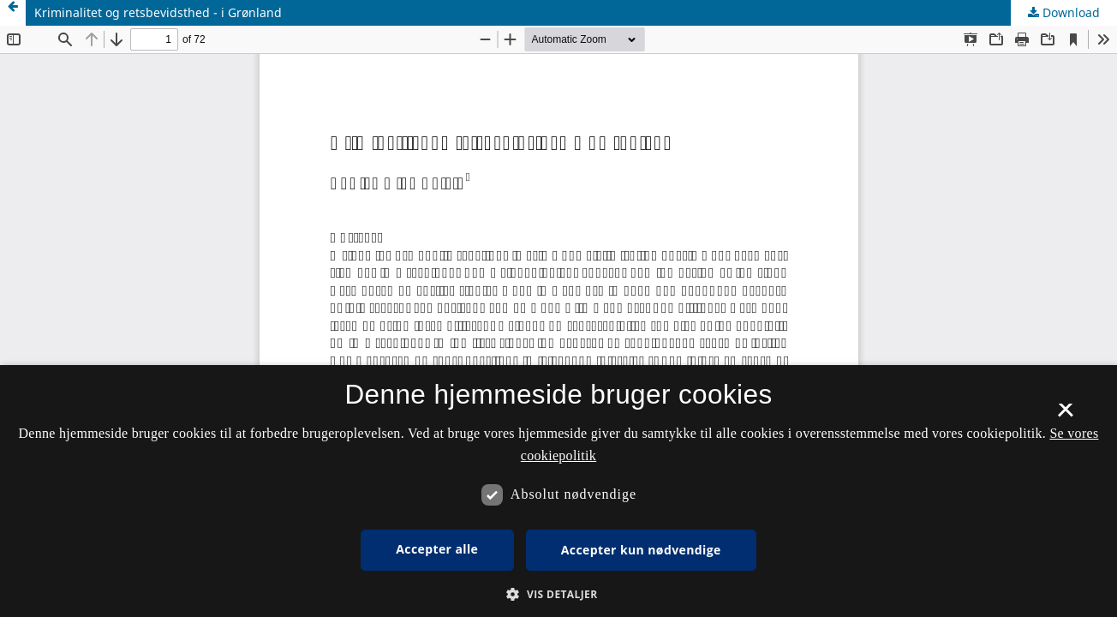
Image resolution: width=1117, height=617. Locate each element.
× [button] (1065, 416)
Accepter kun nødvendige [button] (641, 550)
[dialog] (558, 491)
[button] (558, 594)
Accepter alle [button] (437, 549)
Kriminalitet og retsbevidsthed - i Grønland (158, 12)
